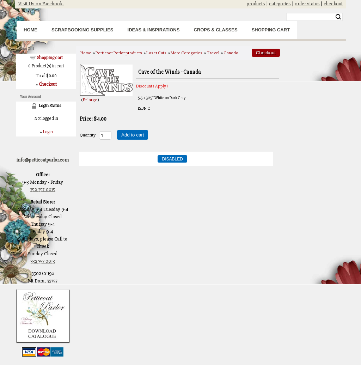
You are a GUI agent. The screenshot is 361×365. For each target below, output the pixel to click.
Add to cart (132, 135)
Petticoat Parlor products (119, 53)
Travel (213, 53)
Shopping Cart (271, 29)
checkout (333, 4)
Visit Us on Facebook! (41, 4)
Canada (231, 53)
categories (280, 4)
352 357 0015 (42, 261)
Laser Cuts (156, 53)
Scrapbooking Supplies (82, 29)
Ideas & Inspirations (154, 29)
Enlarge (90, 100)
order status (307, 4)
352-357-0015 (42, 190)
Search (338, 17)
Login (48, 132)
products (256, 4)
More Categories (186, 53)
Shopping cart (50, 58)
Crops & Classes (215, 29)
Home (30, 29)
